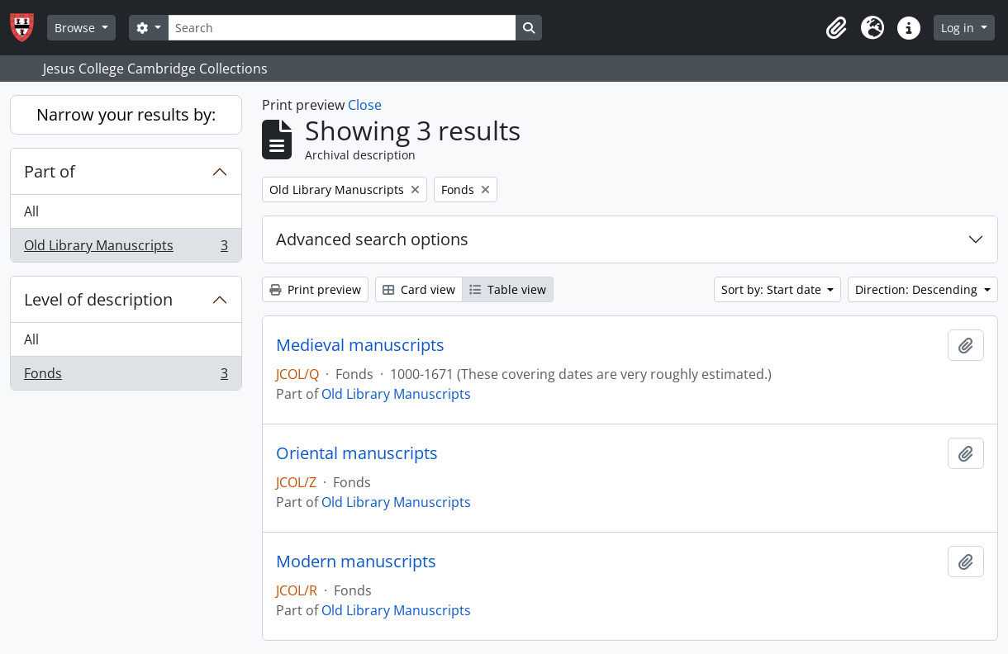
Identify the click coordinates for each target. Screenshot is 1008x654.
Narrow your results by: (126, 114)
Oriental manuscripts (357, 453)
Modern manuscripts (356, 561)
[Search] (342, 27)
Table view (507, 289)
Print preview (315, 289)
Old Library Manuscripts (125, 248)
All (31, 211)
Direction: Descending (918, 289)
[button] (836, 28)
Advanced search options (372, 239)
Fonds (125, 376)
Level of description (98, 299)
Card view (419, 289)
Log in (959, 28)
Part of (49, 171)
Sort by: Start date (773, 289)
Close (365, 105)
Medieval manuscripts (360, 345)
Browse (76, 28)
